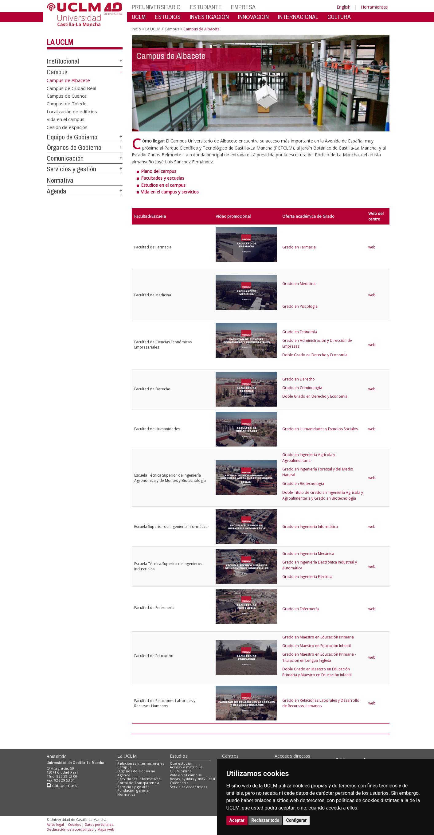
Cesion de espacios (67, 127)
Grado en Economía (299, 331)
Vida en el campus (65, 119)
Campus (57, 71)
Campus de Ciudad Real (71, 88)
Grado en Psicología (300, 306)
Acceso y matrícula (186, 767)
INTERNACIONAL (298, 17)
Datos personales (99, 824)
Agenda (56, 191)
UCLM (139, 17)
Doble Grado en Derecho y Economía (314, 354)
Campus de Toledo (67, 103)
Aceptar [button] (237, 820)
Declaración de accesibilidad (70, 829)
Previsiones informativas (138, 778)
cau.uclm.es (62, 785)
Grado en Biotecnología (303, 483)
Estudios (179, 756)
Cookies (74, 824)
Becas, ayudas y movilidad (192, 778)
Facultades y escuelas (162, 178)
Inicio (136, 29)
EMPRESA (243, 7)
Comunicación (65, 158)
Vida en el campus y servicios (170, 192)
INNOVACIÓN (253, 17)
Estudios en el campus (163, 185)
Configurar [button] (296, 820)
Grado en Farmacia (299, 247)
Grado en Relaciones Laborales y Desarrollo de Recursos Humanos (320, 703)
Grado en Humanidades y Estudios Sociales (320, 428)
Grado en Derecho (298, 379)
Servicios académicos (188, 786)
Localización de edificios (72, 111)
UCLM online (181, 771)
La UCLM (60, 42)
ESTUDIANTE (206, 7)
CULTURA (339, 17)
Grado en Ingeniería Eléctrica (307, 576)
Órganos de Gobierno (74, 147)
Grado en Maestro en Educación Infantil (316, 645)
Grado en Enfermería (300, 608)
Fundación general (133, 790)
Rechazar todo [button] (266, 820)
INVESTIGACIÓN (209, 17)
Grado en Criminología (302, 387)
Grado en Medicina (298, 283)
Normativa (60, 180)
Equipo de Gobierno (72, 137)
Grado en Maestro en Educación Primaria (318, 637)
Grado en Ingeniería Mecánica (308, 553)
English (343, 7)
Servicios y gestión (71, 169)
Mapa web (105, 829)
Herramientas (374, 7)
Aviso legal (55, 824)
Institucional (63, 61)
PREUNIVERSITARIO (156, 7)
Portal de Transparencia (138, 782)
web (372, 247)
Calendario (179, 782)
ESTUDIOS (168, 17)
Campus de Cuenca (67, 96)
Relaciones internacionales (140, 763)
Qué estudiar (181, 763)
